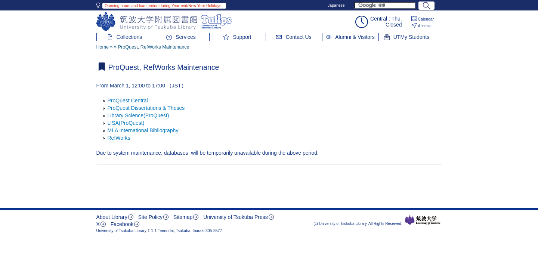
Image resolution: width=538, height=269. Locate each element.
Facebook (122, 224)
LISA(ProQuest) (126, 123)
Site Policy (150, 217)
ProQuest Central (128, 100)
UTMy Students (411, 37)
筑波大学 (423, 220)
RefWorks (119, 138)
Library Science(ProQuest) (138, 115)
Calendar (426, 19)
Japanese (336, 5)
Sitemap (182, 217)
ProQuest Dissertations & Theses (146, 108)
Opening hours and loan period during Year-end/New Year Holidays (163, 5)
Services (186, 37)
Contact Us (298, 37)
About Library (111, 217)
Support (242, 37)
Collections (129, 37)
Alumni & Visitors (355, 37)
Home (102, 47)
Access (424, 26)
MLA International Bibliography (143, 130)
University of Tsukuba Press (235, 217)
